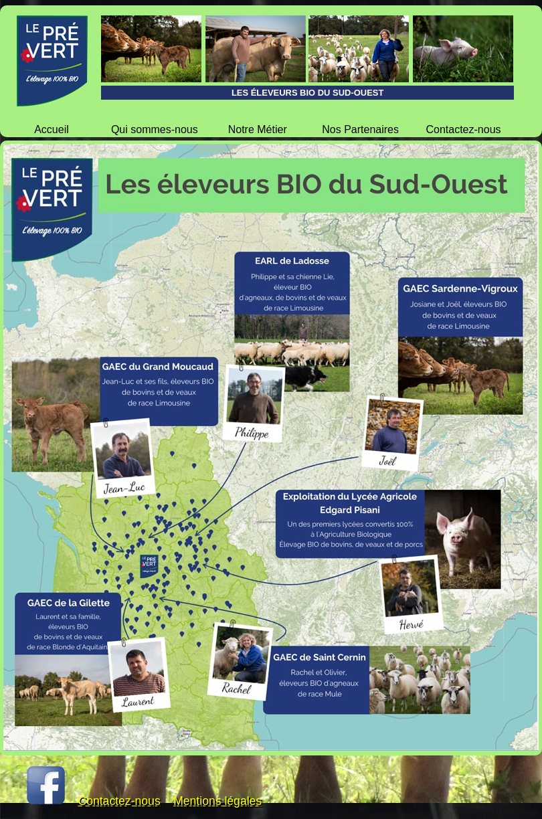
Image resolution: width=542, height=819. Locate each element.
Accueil (51, 129)
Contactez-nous (463, 129)
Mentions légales (217, 801)
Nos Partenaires (360, 129)
